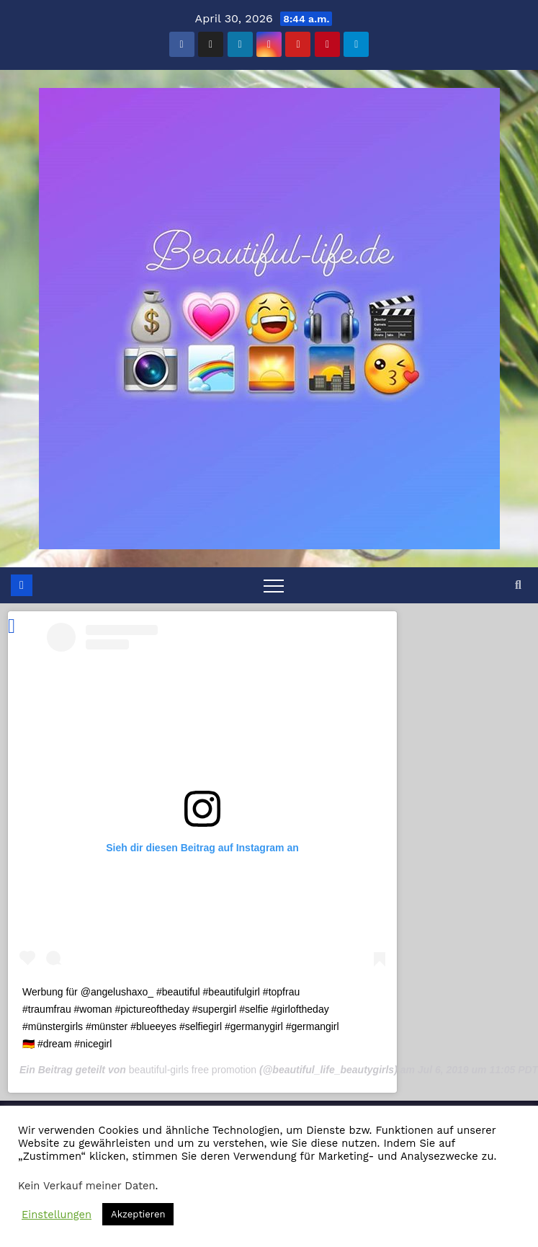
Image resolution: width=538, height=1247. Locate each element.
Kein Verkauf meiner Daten (87, 1185)
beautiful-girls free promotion (192, 1069)
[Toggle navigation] (273, 585)
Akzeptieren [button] (138, 1214)
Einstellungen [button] (56, 1214)
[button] (518, 585)
